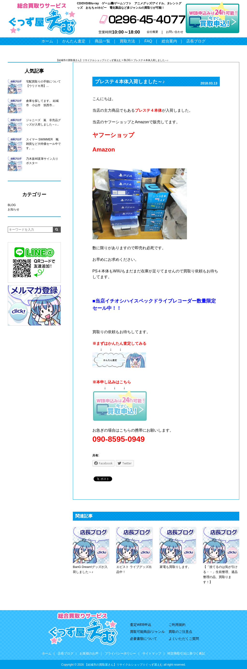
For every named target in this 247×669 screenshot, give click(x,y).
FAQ (148, 41)
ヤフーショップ (113, 135)
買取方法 (127, 41)
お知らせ (13, 209)
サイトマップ (151, 653)
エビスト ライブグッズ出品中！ (134, 569)
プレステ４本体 (148, 110)
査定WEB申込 (140, 625)
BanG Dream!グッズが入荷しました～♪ (90, 569)
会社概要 (152, 32)
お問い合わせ (174, 32)
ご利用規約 (177, 625)
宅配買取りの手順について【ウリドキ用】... (43, 84)
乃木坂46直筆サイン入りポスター (42, 161)
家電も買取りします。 (175, 567)
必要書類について (143, 639)
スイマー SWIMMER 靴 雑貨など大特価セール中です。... (43, 144)
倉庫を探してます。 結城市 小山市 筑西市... (42, 103)
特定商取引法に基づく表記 (186, 653)
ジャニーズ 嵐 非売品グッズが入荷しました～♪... (43, 122)
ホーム (47, 41)
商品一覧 (102, 41)
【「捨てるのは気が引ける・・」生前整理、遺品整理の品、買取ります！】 (220, 574)
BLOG (12, 205)
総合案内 (169, 41)
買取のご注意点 (180, 632)
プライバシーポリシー (120, 653)
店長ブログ (196, 41)
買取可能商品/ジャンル (147, 632)
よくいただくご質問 (184, 639)
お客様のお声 (89, 653)
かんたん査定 (73, 41)
